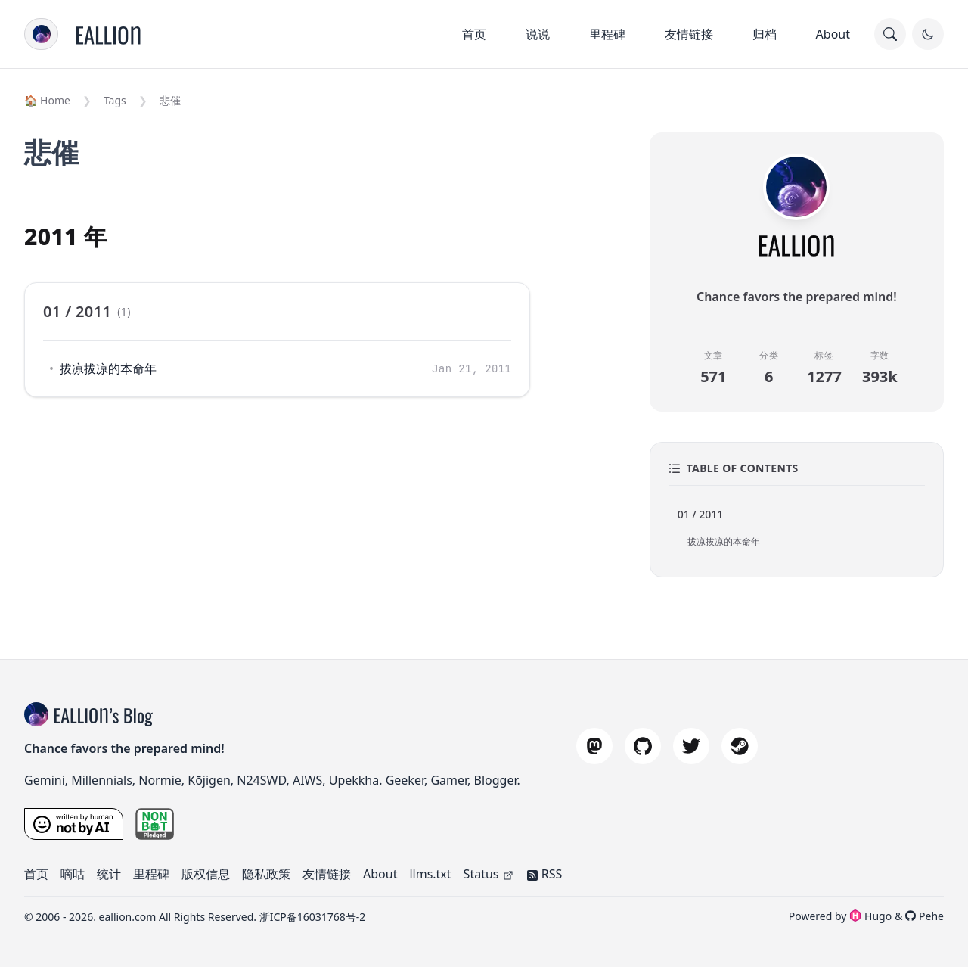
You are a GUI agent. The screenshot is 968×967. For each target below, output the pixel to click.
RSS (544, 874)
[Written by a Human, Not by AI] (73, 824)
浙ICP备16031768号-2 (312, 916)
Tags (115, 100)
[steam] (739, 746)
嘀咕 (72, 874)
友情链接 (689, 34)
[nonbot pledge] (155, 824)
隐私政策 (266, 874)
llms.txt (430, 874)
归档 (764, 34)
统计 (109, 874)
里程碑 (607, 34)
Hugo (870, 916)
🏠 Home (47, 100)
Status (489, 874)
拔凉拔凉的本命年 (108, 368)
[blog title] (39, 714)
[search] (890, 34)
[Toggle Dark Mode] (928, 34)
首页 (474, 34)
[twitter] (691, 746)
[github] (643, 746)
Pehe (924, 916)
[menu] (41, 34)
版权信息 (206, 874)
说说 (538, 34)
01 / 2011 (701, 514)
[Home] (108, 34)
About (833, 34)
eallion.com (128, 916)
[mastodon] (594, 746)
